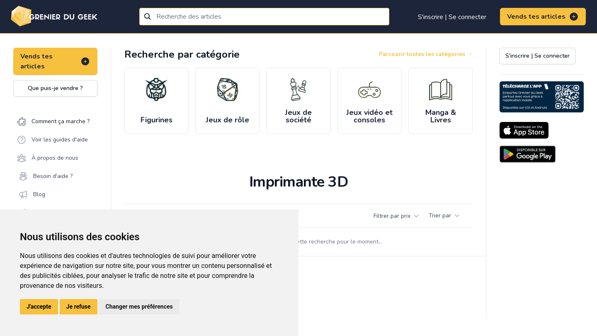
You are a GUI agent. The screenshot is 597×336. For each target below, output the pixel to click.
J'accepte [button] (39, 306)
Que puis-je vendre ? (55, 88)
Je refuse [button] (78, 306)
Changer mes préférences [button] (139, 306)
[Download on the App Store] (524, 130)
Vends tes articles (543, 17)
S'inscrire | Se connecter (452, 17)
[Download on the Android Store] (528, 154)
